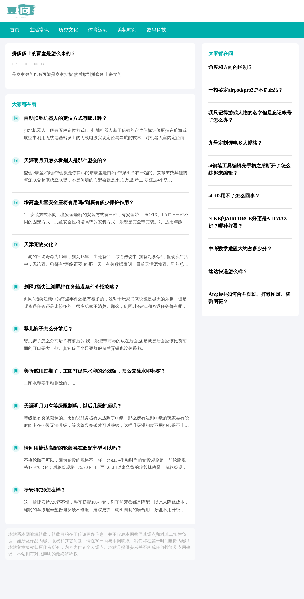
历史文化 (68, 30)
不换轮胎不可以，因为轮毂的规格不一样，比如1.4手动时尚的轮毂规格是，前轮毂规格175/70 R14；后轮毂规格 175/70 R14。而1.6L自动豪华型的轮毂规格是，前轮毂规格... (105, 467)
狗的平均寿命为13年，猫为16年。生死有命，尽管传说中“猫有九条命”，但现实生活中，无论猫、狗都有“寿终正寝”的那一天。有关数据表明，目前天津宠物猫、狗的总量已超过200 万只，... (106, 264)
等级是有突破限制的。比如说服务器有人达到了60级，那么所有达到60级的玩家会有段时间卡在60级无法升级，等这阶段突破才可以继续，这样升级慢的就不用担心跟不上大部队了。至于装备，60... (106, 425)
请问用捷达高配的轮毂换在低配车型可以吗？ (73, 448)
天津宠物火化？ (41, 244)
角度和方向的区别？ (230, 67)
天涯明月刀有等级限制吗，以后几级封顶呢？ (73, 406)
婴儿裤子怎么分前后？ (48, 329)
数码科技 (156, 30)
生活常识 (39, 30)
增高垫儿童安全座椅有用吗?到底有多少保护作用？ (79, 202)
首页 (15, 30)
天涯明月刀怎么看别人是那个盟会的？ (65, 160)
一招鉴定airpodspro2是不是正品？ (245, 90)
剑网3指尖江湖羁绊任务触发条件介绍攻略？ (71, 287)
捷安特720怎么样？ (44, 490)
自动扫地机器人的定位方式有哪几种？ (65, 118)
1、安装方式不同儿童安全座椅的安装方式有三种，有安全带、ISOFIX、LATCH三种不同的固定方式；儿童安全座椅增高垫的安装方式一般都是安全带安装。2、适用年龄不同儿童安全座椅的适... (106, 222)
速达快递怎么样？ (228, 271)
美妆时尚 (127, 30)
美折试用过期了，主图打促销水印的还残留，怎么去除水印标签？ (95, 371)
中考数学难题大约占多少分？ (240, 248)
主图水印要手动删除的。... (49, 383)
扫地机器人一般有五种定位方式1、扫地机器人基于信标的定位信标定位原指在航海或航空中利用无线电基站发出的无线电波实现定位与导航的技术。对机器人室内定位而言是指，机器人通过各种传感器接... (106, 137)
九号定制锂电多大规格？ (235, 143)
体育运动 (97, 30)
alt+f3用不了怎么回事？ (234, 195)
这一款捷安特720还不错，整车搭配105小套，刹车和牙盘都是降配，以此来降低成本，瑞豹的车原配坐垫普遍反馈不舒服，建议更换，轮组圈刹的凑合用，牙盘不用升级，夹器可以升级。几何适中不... (106, 509)
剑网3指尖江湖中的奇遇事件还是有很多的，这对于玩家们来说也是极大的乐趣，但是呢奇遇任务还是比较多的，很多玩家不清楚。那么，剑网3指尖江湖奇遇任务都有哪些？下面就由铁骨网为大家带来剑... (105, 306)
